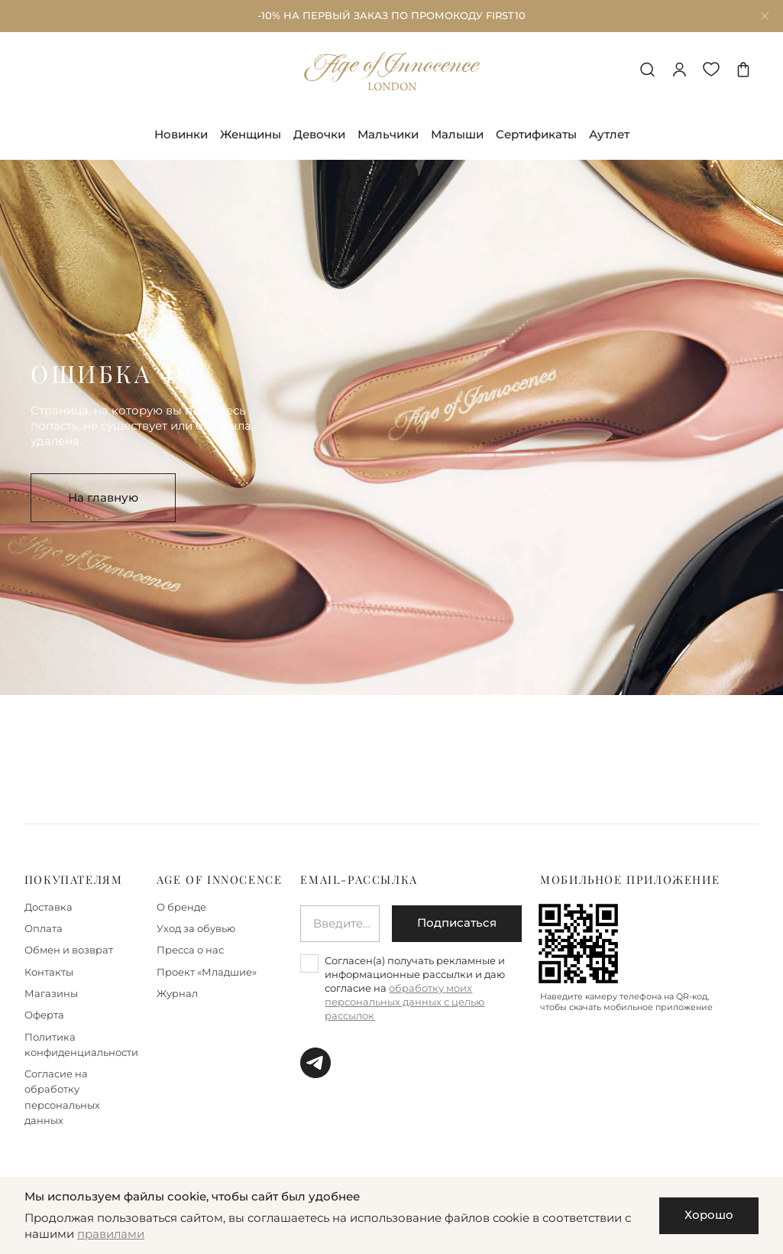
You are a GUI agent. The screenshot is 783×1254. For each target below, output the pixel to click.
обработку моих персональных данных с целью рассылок (404, 1002)
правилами (110, 1234)
